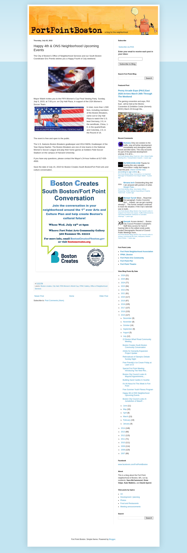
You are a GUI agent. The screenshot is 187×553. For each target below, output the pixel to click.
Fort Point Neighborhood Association (136, 251)
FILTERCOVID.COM (131, 163)
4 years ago (147, 158)
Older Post (103, 296)
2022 (123, 290)
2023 (123, 286)
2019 (123, 301)
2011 (123, 439)
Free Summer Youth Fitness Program (138, 389)
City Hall (56, 286)
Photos (123, 500)
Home (71, 296)
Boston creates (46, 286)
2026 (123, 275)
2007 (123, 453)
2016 (123, 311)
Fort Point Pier (126, 261)
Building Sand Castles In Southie (136, 380)
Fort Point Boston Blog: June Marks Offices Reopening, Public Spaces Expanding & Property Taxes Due (134, 190)
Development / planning (130, 497)
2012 (123, 435)
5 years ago (130, 192)
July (125, 336)
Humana (127, 143)
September (128, 329)
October (126, 325)
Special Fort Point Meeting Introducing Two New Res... (135, 369)
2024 (123, 283)
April (125, 413)
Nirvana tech (128, 183)
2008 (123, 450)
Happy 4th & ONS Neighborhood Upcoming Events (136, 394)
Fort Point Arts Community (132, 258)
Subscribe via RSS (126, 47)
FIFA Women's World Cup (69, 286)
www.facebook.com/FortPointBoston (133, 464)
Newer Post (39, 296)
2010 (123, 442)
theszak (126, 221)
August (126, 332)
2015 (123, 315)
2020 (123, 297)
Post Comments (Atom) (54, 300)
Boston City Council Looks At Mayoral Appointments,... (134, 375)
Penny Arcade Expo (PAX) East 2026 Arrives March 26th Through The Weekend (135, 93)
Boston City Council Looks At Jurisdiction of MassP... (134, 400)
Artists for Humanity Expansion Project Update (135, 352)
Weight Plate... (129, 187)
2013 (123, 432)
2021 (123, 293)
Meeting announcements (130, 507)
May (125, 409)
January (126, 424)
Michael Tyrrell (129, 198)
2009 (123, 446)
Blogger (112, 539)
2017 (123, 308)
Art (121, 494)
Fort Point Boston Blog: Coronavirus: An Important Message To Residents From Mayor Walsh (134, 175)
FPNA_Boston (126, 255)
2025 (123, 279)
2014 (123, 428)
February (127, 420)
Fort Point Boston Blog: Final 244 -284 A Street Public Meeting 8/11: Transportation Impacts (135, 157)
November (127, 322)
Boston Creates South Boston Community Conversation (135, 346)
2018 (123, 304)
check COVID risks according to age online (132, 171)
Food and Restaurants (129, 503)
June (125, 406)
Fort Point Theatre (128, 264)
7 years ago (129, 216)
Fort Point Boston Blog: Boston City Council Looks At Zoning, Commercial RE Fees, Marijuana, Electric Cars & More (135, 236)
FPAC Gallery (85, 286)
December (127, 318)
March (126, 416)
